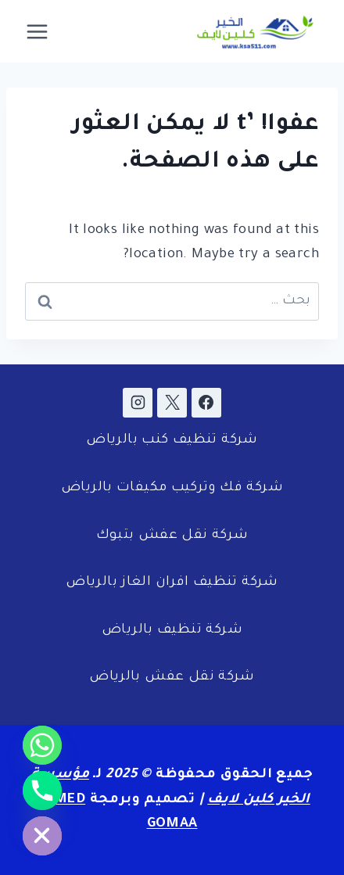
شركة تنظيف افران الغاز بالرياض (172, 583)
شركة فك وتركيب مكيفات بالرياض (172, 488)
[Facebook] (206, 403)
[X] (172, 403)
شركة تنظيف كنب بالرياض (171, 440)
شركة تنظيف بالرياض (172, 630)
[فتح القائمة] (37, 31)
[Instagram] (137, 403)
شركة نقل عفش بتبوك (172, 536)
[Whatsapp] (42, 745)
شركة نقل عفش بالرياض (172, 677)
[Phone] (42, 790)
